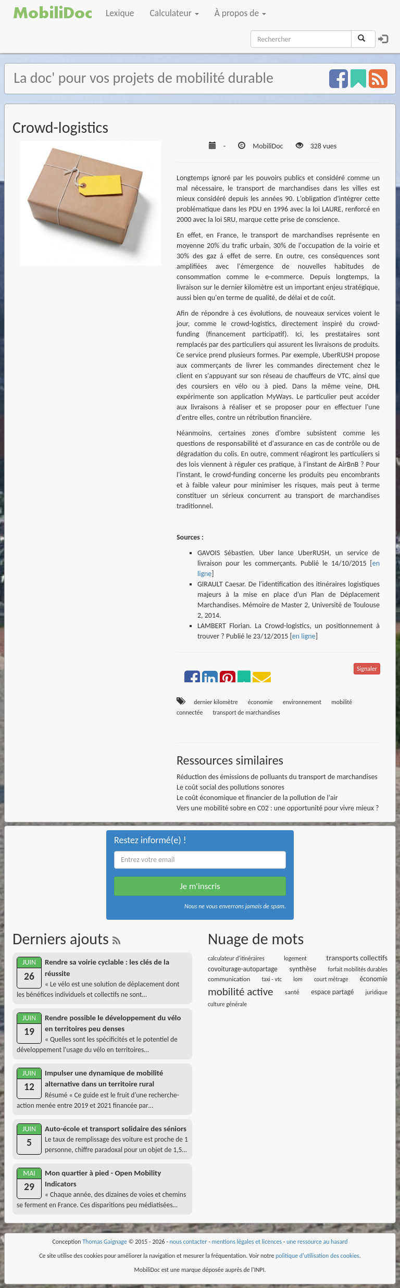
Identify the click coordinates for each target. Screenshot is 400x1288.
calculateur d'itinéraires (236, 958)
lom (298, 979)
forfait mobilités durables (358, 969)
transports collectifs (357, 957)
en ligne (304, 636)
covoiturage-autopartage (243, 969)
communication (229, 979)
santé (292, 992)
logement (295, 958)
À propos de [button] (240, 13)
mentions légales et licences (246, 1241)
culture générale (227, 1004)
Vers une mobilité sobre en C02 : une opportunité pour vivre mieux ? (278, 808)
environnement (302, 702)
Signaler (367, 668)
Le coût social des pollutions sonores (230, 787)
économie (260, 702)
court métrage (331, 979)
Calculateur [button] (174, 13)
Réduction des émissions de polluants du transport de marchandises (277, 776)
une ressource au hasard (317, 1241)
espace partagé (332, 991)
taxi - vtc (271, 979)
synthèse (303, 968)
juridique (377, 992)
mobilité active (240, 991)
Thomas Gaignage (104, 1241)
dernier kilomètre (216, 702)
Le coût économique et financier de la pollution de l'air (257, 797)
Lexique (120, 13)
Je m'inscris (200, 886)
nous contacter (188, 1241)
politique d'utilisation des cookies (317, 1255)
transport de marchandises (246, 712)
